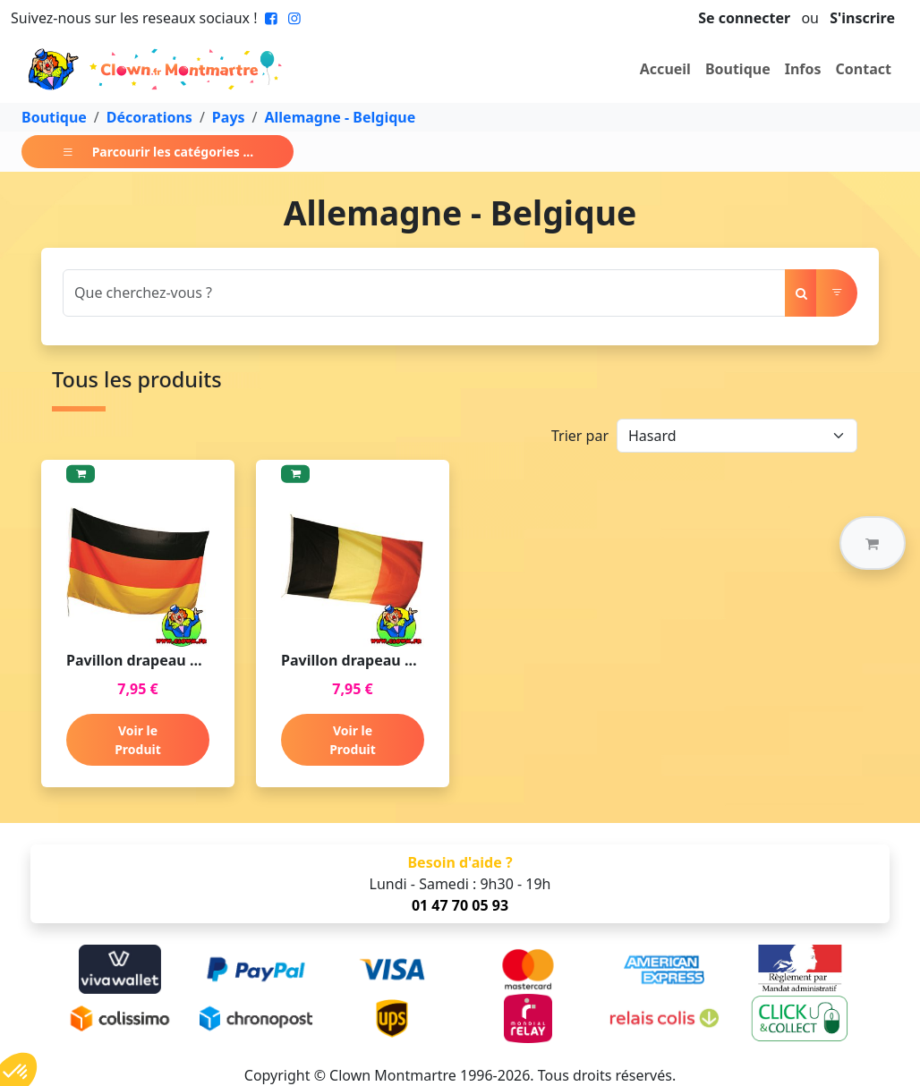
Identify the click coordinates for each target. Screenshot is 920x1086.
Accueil (665, 69)
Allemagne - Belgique (340, 117)
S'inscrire (862, 18)
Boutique (738, 69)
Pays (228, 117)
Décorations (149, 117)
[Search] (424, 293)
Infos (803, 69)
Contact (863, 69)
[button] (872, 543)
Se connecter (744, 18)
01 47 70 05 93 (460, 905)
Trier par (580, 435)
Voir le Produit (138, 740)
